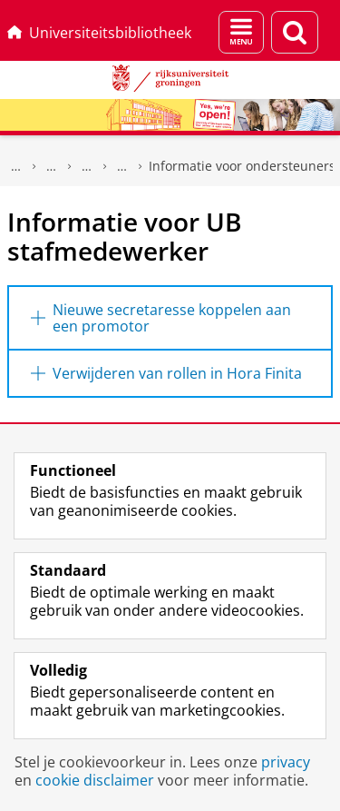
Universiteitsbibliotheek (99, 33)
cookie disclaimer (94, 780)
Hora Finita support (122, 166)
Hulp (87, 166)
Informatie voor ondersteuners (242, 165)
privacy (285, 762)
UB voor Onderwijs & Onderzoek (52, 166)
